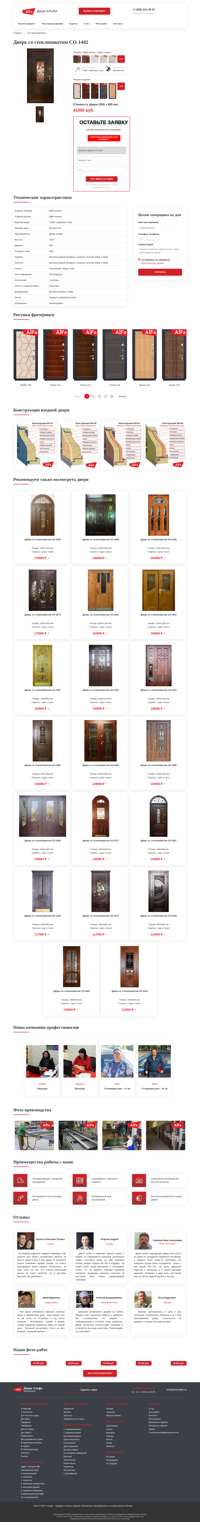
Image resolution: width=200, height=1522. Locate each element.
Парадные (26, 1421)
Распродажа (112, 1459)
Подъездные (27, 1435)
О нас (86, 24)
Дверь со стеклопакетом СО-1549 (159, 539)
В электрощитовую (30, 1448)
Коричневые (112, 1425)
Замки (152, 1428)
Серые (109, 1428)
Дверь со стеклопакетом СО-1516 (130, 991)
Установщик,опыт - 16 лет (154, 1087)
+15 (121, 59)
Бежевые (110, 1432)
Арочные (68, 1455)
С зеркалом (26, 1479)
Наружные (68, 1466)
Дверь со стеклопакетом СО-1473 (43, 614)
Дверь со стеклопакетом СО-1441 (100, 614)
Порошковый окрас (30, 1469)
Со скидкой (111, 1462)
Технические (69, 1459)
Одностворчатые (71, 1438)
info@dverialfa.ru (177, 1388)
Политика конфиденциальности (164, 1431)
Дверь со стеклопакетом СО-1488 (100, 765)
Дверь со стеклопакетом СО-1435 (43, 916)
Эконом (67, 1411)
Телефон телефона (148, 234)
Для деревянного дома (31, 1438)
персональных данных (152, 263)
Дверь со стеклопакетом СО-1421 (159, 690)
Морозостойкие (113, 1414)
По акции (110, 1456)
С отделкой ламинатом (32, 1489)
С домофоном (70, 1472)
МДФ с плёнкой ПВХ (30, 1466)
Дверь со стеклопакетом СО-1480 (159, 765)
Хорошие (110, 1411)
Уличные (25, 1452)
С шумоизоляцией (72, 1432)
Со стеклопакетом (29, 1496)
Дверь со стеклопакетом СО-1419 (100, 690)
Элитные (68, 1414)
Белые (109, 1438)
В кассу (24, 1455)
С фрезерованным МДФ (32, 1493)
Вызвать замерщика (94, 11)
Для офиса (26, 1431)
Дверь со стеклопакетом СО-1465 (72, 991)
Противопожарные (72, 1435)
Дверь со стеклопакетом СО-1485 (43, 765)
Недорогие (69, 1408)
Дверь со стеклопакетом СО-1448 (100, 539)
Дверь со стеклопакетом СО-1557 (159, 840)
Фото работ (101, 24)
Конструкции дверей (52, 24)
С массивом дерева (30, 1486)
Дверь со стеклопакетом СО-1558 (43, 539)
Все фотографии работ (100, 1372)
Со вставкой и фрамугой (75, 1452)
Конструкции (155, 1418)
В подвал (25, 1445)
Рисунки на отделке (158, 1425)
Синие (109, 1442)
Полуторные (69, 1442)
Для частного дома (30, 1414)
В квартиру (26, 1408)
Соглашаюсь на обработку (155, 261)
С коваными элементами (32, 1483)
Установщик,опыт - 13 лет (117, 1087)
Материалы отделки (158, 1421)
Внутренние (69, 1469)
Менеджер (42, 1087)
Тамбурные (26, 1425)
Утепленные (26, 1411)
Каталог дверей (26, 24)
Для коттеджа (27, 1428)
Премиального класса (74, 1418)
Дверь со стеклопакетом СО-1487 (43, 690)
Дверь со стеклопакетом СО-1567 (159, 614)
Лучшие (110, 1408)
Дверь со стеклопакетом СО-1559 (43, 840)
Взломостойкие (71, 1449)
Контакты (118, 24)
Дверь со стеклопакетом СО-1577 (100, 840)
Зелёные (110, 1445)
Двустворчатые (71, 1445)
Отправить (160, 272)
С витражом (26, 1476)
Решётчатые (69, 1462)
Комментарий (145, 244)
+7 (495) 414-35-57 (143, 9)
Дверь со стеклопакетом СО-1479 (100, 916)
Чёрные (110, 1435)
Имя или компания (148, 222)
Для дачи (25, 1418)
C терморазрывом (72, 1428)
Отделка (73, 24)
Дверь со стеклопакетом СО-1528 (159, 916)
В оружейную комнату (31, 1442)
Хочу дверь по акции (101, 179)
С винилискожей (28, 1472)
